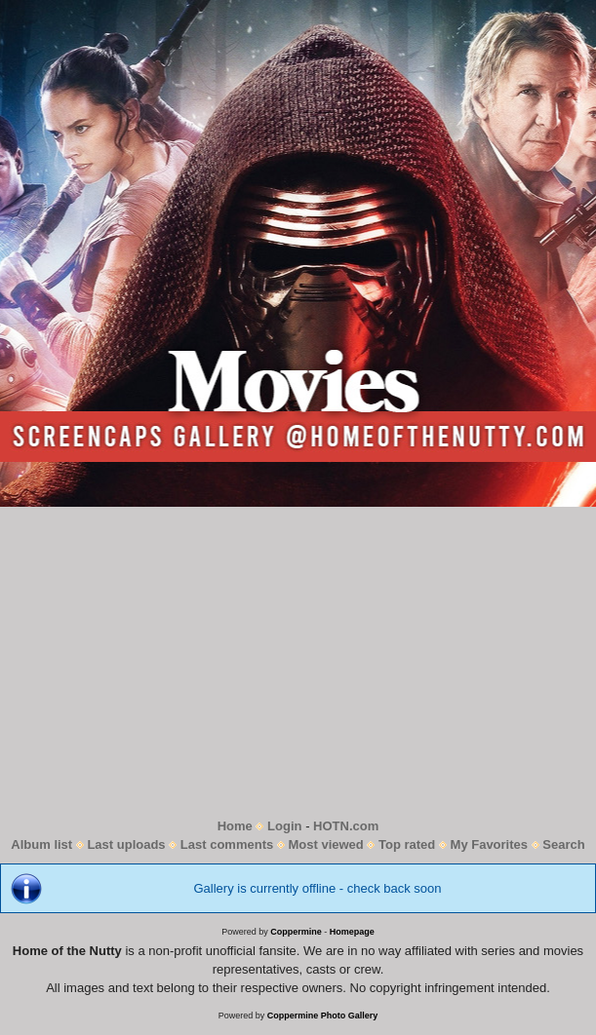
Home (235, 826)
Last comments (226, 844)
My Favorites (489, 844)
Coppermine (296, 932)
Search (563, 844)
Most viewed (325, 844)
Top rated (406, 844)
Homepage (352, 932)
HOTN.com (345, 826)
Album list (41, 844)
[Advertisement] (298, 661)
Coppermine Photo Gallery (322, 1015)
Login (284, 826)
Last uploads (126, 844)
